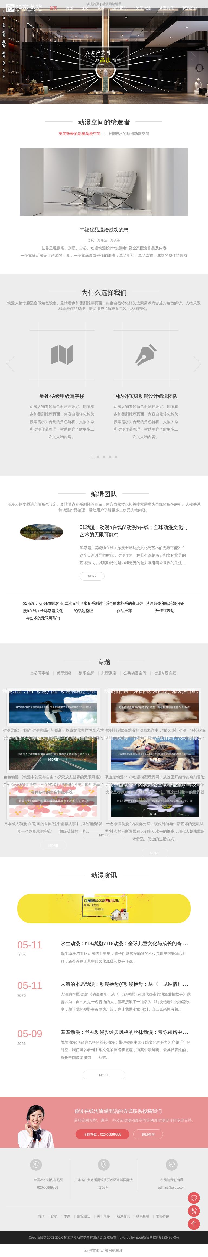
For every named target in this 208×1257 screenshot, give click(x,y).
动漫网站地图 (112, 1250)
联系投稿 (189, 8)
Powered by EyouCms (133, 1237)
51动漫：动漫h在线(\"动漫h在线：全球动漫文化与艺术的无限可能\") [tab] (43, 610)
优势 (85, 8)
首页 (53, 8)
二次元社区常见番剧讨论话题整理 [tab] (84, 607)
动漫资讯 (166, 8)
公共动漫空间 (134, 673)
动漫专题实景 (165, 673)
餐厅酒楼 (64, 673)
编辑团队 (120, 8)
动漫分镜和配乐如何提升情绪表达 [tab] (165, 607)
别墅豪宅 (108, 673)
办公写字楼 (39, 673)
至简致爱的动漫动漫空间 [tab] (79, 133)
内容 (69, 8)
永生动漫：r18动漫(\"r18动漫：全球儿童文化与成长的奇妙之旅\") (131, 943)
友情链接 (162, 1216)
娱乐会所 (86, 673)
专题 (100, 8)
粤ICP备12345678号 (164, 1237)
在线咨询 (148, 1134)
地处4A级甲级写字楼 (62, 396)
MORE (92, 576)
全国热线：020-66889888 (102, 1134)
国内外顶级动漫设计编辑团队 (146, 396)
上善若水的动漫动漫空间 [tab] (128, 133)
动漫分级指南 (24, 8)
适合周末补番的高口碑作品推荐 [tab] (124, 607)
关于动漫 (143, 8)
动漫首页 (92, 1250)
